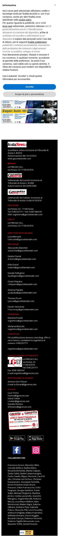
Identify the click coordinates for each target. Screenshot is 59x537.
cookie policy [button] (25, 20)
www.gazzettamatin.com (19, 158)
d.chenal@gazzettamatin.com (22, 259)
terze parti (7, 26)
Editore (12, 163)
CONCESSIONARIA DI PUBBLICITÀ (23, 355)
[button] (54, 4)
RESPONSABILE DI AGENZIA (20, 378)
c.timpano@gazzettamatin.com (22, 284)
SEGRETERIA (13, 314)
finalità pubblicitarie (37, 42)
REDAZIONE (13, 205)
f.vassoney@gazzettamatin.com (23, 309)
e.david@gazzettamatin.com (21, 267)
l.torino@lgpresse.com (18, 395)
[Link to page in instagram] (36, 452)
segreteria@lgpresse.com (26, 373)
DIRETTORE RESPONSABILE (20, 233)
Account (11, 389)
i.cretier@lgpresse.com (18, 401)
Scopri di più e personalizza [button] (29, 94)
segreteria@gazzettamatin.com (27, 214)
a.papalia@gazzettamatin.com (22, 292)
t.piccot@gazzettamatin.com (21, 301)
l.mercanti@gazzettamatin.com (22, 239)
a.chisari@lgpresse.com (25, 384)
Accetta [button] (29, 87)
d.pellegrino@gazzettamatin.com (23, 275)
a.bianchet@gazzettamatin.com (23, 250)
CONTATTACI (14, 334)
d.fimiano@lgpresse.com (19, 406)
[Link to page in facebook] (17, 450)
